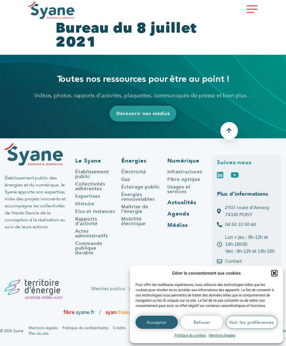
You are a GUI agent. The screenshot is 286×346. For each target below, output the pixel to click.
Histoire (84, 204)
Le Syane (88, 161)
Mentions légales (222, 335)
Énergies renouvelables (138, 197)
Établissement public (92, 174)
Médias (177, 225)
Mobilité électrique (133, 221)
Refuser (202, 322)
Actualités (181, 202)
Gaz (125, 179)
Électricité (133, 172)
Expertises (87, 196)
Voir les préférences (251, 322)
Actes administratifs (91, 233)
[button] (274, 273)
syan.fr (122, 312)
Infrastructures (184, 172)
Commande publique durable (88, 248)
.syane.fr (80, 312)
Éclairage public (140, 187)
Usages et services (179, 189)
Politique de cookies (190, 335)
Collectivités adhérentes (90, 186)
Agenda (178, 214)
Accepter (157, 322)
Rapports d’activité (86, 221)
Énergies (134, 161)
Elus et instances (95, 211)
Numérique (183, 161)
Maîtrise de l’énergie (134, 209)
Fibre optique (183, 179)
